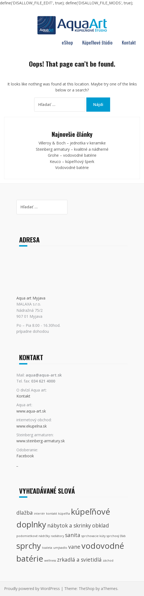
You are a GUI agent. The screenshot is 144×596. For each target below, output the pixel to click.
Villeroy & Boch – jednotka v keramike (72, 143)
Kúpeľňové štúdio (97, 42)
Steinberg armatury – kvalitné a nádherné (72, 149)
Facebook (25, 455)
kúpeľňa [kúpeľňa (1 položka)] (64, 513)
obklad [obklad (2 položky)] (100, 525)
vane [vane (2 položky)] (74, 546)
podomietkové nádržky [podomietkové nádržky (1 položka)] (33, 536)
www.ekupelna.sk (31, 426)
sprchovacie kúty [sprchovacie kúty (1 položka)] (93, 536)
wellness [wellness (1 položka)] (50, 560)
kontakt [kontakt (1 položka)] (51, 513)
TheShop (87, 588)
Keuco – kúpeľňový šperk (72, 161)
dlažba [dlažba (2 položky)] (24, 512)
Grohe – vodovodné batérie (72, 155)
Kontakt (129, 42)
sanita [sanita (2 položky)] (72, 535)
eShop (67, 42)
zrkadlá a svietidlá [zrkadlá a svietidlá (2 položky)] (79, 559)
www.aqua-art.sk (31, 411)
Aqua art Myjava (30, 298)
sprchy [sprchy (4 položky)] (28, 545)
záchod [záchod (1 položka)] (108, 560)
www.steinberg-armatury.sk (40, 440)
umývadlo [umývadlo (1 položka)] (60, 548)
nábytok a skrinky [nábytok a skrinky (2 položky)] (69, 525)
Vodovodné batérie (72, 167)
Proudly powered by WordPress (32, 588)
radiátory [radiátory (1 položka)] (57, 536)
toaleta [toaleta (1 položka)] (47, 548)
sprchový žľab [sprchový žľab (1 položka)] (116, 536)
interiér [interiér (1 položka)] (39, 513)
